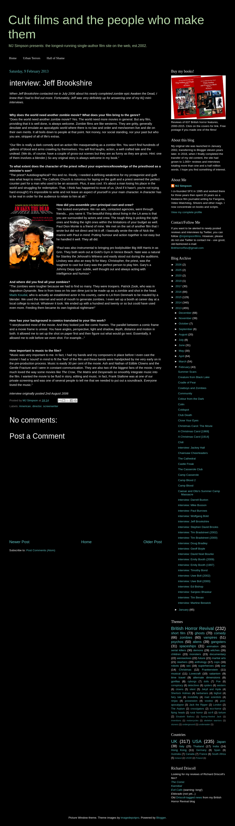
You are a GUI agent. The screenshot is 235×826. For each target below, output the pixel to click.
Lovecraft (195, 673)
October (184, 323)
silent (192, 689)
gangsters (218, 642)
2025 (178, 269)
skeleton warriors (213, 720)
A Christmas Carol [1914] (193, 436)
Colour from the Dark (191, 398)
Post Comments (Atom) (40, 550)
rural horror (196, 712)
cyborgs (192, 681)
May (182, 350)
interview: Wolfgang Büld (193, 516)
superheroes (206, 665)
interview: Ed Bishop (190, 586)
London (217, 704)
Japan (221, 742)
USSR (189, 758)
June (182, 345)
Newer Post (19, 542)
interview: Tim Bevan (191, 597)
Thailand (198, 746)
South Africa (219, 754)
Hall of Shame (56, 58)
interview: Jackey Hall (191, 447)
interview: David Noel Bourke (196, 554)
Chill (180, 442)
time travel (178, 677)
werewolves (184, 658)
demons (198, 650)
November (185, 318)
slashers (182, 662)
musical (176, 673)
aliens (197, 642)
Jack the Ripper (198, 704)
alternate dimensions (206, 677)
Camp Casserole (188, 474)
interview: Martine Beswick (194, 602)
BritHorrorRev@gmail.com (187, 247)
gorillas (175, 681)
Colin (181, 404)
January (184, 609)
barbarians (202, 693)
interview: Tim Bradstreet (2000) (197, 537)
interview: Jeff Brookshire (193, 521)
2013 (178, 308)
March (183, 361)
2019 (178, 280)
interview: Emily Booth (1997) (196, 564)
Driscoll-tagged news (189, 797)
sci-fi (210, 712)
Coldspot (183, 409)
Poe (218, 681)
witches (215, 650)
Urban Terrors (31, 58)
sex (188, 665)
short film (178, 633)
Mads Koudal (18, 295)
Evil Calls (177, 789)
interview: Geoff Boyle (191, 548)
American (25, 406)
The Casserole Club (190, 469)
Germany (201, 750)
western (221, 685)
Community (185, 393)
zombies (186, 637)
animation (213, 646)
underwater (204, 724)
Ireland (178, 758)
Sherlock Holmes (181, 693)
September (186, 329)
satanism (214, 673)
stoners (174, 724)
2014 (178, 302)
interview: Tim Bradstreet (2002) (197, 532)
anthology (201, 662)
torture (222, 712)
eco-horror (215, 708)
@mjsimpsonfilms (190, 236)
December (185, 312)
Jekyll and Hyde (211, 689)
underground (188, 724)
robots (175, 665)
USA (196, 741)
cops (217, 662)
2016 (178, 291)
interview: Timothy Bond (193, 570)
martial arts (219, 658)
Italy (181, 746)
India (216, 746)
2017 (178, 286)
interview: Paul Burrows (192, 510)
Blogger (161, 817)
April (182, 356)
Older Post (152, 542)
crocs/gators (197, 708)
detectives (193, 685)
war (223, 665)
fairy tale (176, 697)
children (176, 654)
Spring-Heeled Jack (211, 716)
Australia (176, 754)
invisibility (193, 697)
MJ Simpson (183, 185)
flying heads (178, 712)
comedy (220, 633)
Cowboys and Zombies (192, 388)
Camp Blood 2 (187, 480)
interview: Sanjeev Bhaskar (195, 591)
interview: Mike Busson (192, 505)
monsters (195, 654)
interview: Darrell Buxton (193, 499)
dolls (206, 681)
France (203, 754)
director (36, 406)
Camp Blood (185, 485)
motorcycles (193, 720)
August (183, 334)
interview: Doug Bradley (193, 543)
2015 (178, 297)
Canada (190, 754)
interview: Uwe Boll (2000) (194, 581)
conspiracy (177, 685)
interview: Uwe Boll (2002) (194, 575)
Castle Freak (186, 463)
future (201, 658)
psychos (177, 642)
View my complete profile (186, 212)
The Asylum (178, 708)
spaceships (187, 646)
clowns (179, 689)
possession (191, 700)
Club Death (185, 415)
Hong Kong (179, 750)
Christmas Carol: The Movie (195, 426)
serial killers (178, 650)
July (181, 339)
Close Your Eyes (188, 420)
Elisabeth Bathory (185, 716)
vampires (210, 637)
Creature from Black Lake (194, 377)
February (185, 367)
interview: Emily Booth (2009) (196, 559)
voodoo (209, 700)
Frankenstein (210, 669)
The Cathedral (187, 458)
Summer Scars (187, 371)
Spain (217, 750)
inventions (176, 720)
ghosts (200, 633)
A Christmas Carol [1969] (193, 431)
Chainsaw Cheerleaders (193, 453)
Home (13, 58)
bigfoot (217, 693)
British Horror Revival (192, 628)
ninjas (174, 700)
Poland (199, 758)
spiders (208, 685)
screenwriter (50, 406)
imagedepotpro (130, 817)
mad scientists (212, 697)
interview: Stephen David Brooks (198, 527)
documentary (218, 654)
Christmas (185, 669)
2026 (178, 264)
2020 (178, 275)
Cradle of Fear (187, 382)
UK (174, 741)
